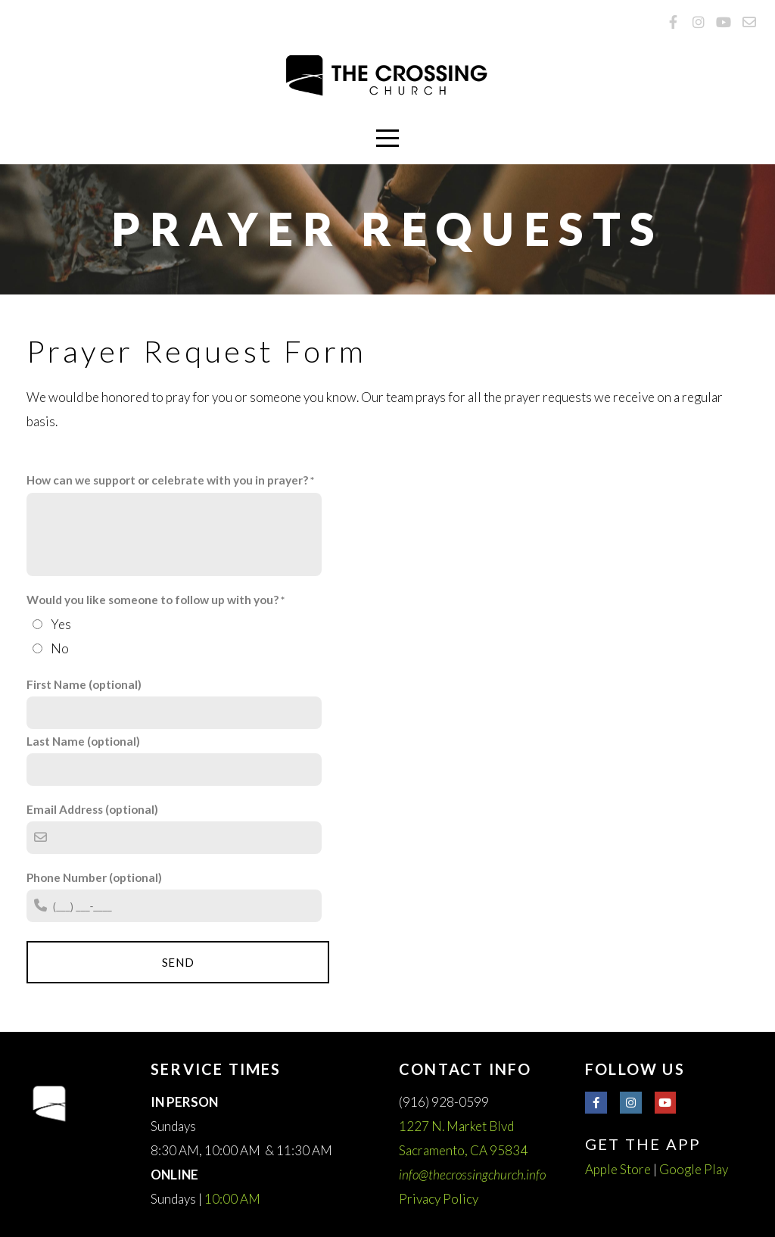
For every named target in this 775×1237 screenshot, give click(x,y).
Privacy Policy (438, 1199)
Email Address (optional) (92, 809)
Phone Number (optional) (94, 877)
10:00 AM (232, 1199)
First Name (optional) (84, 684)
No (60, 648)
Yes (61, 624)
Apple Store (618, 1169)
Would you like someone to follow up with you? (152, 599)
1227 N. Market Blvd (457, 1126)
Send (178, 962)
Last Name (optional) (83, 741)
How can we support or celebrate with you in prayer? (167, 480)
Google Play (693, 1169)
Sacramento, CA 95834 (464, 1150)
